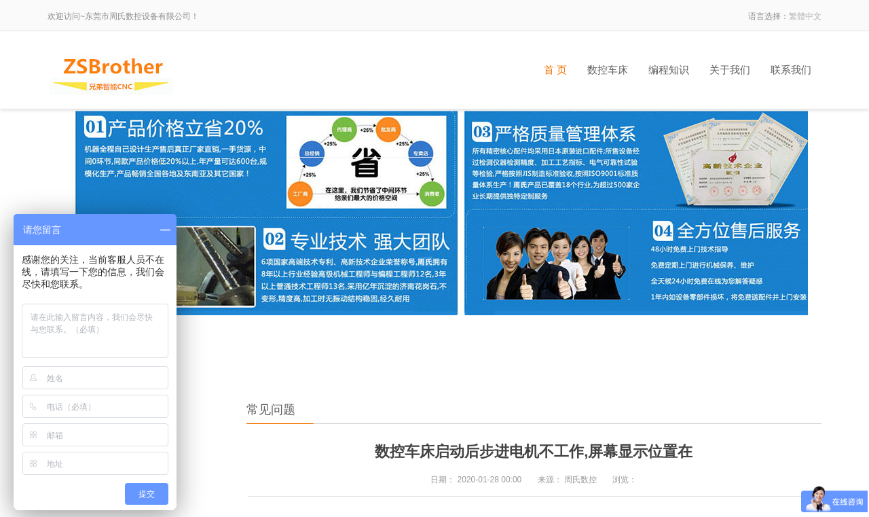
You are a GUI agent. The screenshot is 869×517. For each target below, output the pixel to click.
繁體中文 (805, 16)
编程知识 (668, 70)
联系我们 (791, 70)
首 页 (555, 70)
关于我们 (729, 70)
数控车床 (607, 70)
